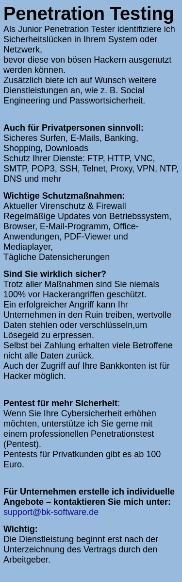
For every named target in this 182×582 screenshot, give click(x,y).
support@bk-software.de (51, 512)
